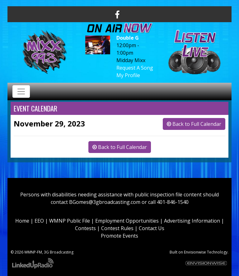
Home (22, 220)
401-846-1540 (173, 202)
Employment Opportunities (127, 220)
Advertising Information (192, 220)
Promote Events (119, 235)
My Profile (128, 75)
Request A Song (134, 67)
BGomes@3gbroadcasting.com (104, 202)
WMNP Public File (69, 220)
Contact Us (151, 228)
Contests (85, 228)
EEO (39, 220)
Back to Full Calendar (194, 124)
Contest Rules (117, 228)
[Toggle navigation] (21, 91)
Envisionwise (195, 252)
